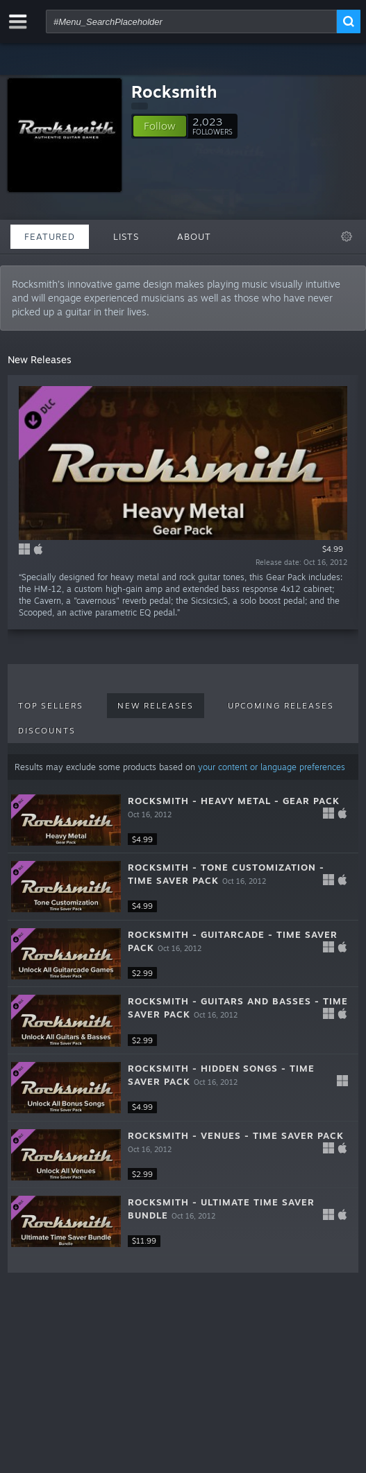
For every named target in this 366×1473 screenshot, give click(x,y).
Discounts (47, 730)
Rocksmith (174, 91)
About (194, 236)
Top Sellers (50, 706)
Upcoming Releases (281, 706)
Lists (126, 236)
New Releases (155, 706)
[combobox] (191, 21)
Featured (49, 236)
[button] (159, 126)
